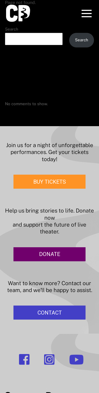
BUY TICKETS (49, 182)
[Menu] (86, 14)
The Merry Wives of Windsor (31, 70)
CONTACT (49, 313)
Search (11, 29)
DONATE (49, 254)
